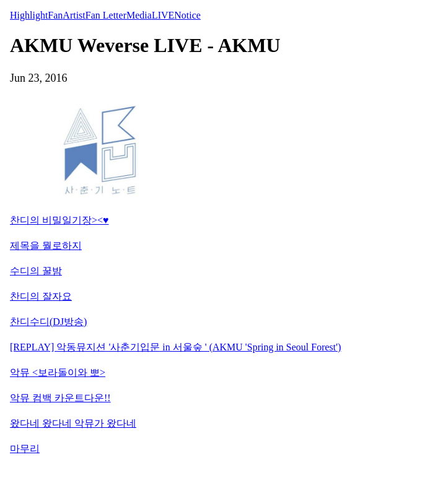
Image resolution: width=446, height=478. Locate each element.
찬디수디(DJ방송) (48, 321)
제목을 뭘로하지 (46, 245)
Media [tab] (139, 15)
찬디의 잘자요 (41, 296)
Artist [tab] (74, 15)
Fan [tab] (55, 15)
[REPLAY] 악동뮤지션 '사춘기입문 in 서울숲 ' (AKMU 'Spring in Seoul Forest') (175, 347)
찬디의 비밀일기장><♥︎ (59, 220)
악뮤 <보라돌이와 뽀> (57, 372)
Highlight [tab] (29, 15)
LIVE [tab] (163, 15)
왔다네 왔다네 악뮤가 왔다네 (73, 423)
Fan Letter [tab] (105, 15)
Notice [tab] (187, 15)
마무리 (25, 448)
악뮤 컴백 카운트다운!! (60, 398)
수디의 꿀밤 (36, 271)
